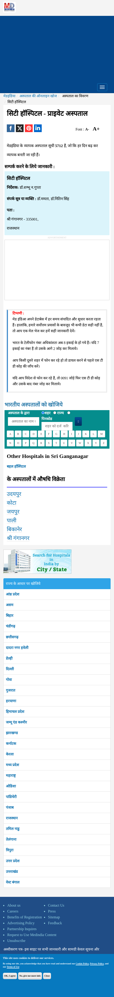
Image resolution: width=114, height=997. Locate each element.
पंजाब (10, 807)
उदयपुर (14, 494)
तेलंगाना (11, 839)
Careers (12, 911)
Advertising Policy (20, 923)
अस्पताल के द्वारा (18, 413)
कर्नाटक (11, 743)
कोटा (11, 503)
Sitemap (54, 917)
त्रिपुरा (9, 850)
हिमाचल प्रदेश (15, 712)
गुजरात (10, 690)
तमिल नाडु (12, 829)
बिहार (9, 615)
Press (52, 911)
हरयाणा (11, 701)
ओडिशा (11, 786)
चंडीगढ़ (10, 626)
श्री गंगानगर (18, 538)
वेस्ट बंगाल (12, 882)
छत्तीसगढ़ (12, 637)
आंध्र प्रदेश (12, 594)
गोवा (9, 680)
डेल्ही (9, 658)
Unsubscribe (16, 941)
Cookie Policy (82, 963)
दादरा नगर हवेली (17, 648)
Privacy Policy (97, 963)
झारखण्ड (12, 733)
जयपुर (13, 512)
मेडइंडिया (9, 96)
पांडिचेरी (11, 797)
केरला (10, 754)
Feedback (55, 923)
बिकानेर (14, 529)
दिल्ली (10, 669)
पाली (11, 520)
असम (9, 605)
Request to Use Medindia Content (31, 935)
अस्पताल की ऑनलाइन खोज (38, 96)
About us (13, 905)
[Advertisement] (57, 47)
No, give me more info (30, 976)
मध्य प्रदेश (12, 765)
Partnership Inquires (21, 929)
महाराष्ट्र (11, 775)
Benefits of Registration (24, 917)
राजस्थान (12, 818)
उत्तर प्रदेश (12, 861)
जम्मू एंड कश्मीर (16, 722)
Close (47, 976)
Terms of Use (13, 967)
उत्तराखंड (12, 872)
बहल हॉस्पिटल (16, 466)
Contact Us (56, 905)
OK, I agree (10, 976)
